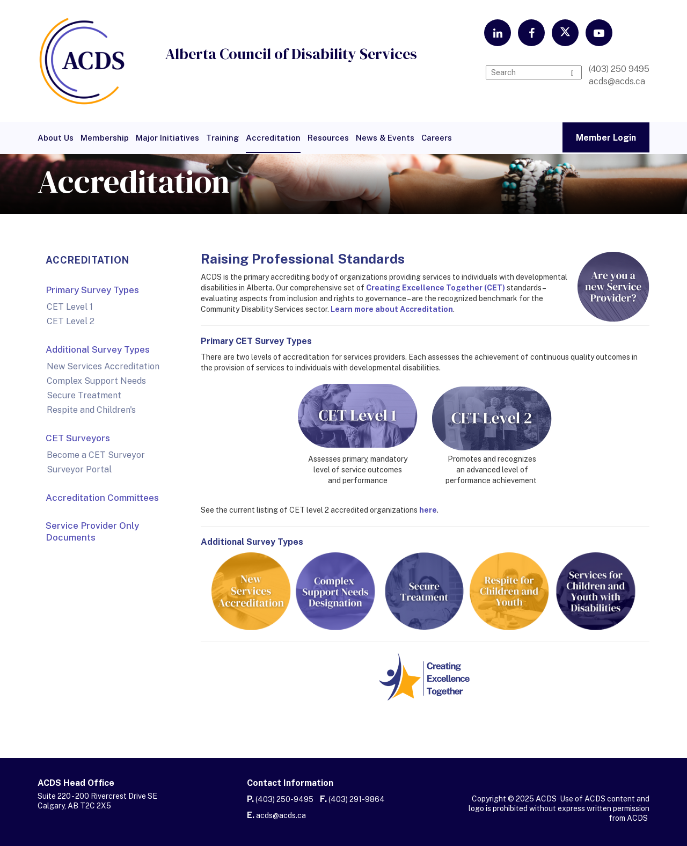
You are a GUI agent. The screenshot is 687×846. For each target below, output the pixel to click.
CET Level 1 (70, 307)
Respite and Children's (91, 410)
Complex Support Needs (96, 381)
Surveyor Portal (79, 469)
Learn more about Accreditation (392, 309)
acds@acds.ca (281, 815)
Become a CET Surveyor (96, 455)
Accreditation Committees (102, 497)
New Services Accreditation (103, 366)
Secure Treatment (84, 395)
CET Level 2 (70, 321)
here (428, 510)
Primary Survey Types (92, 290)
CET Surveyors (78, 438)
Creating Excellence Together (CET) (435, 287)
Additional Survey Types (98, 349)
